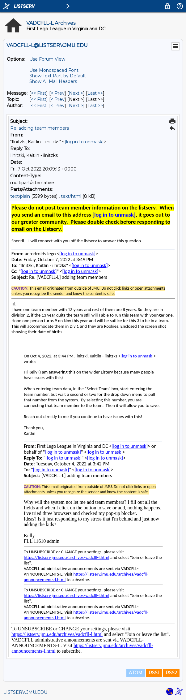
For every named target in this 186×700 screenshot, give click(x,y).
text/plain (20, 196)
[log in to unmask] (84, 142)
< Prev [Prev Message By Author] (58, 105)
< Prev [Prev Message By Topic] (58, 99)
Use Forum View (47, 59)
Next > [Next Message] (76, 93)
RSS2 (171, 673)
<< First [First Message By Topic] (38, 99)
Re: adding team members (39, 128)
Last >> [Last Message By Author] (95, 105)
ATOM (135, 673)
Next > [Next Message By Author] (76, 105)
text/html (71, 196)
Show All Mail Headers (53, 81)
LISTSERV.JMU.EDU (25, 692)
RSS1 (154, 673)
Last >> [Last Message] (95, 93)
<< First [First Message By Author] (38, 105)
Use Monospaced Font (53, 70)
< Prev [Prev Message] (58, 93)
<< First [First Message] (38, 93)
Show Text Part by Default (57, 76)
